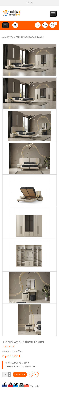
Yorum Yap (17, 351)
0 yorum (6, 351)
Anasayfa (7, 37)
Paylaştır (35, 386)
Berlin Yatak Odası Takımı (30, 37)
